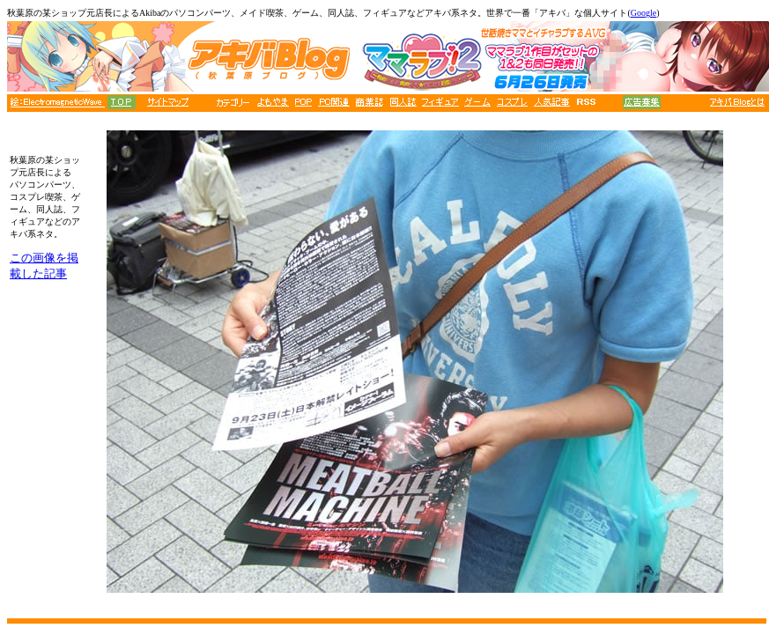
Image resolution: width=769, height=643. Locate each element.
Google (643, 13)
